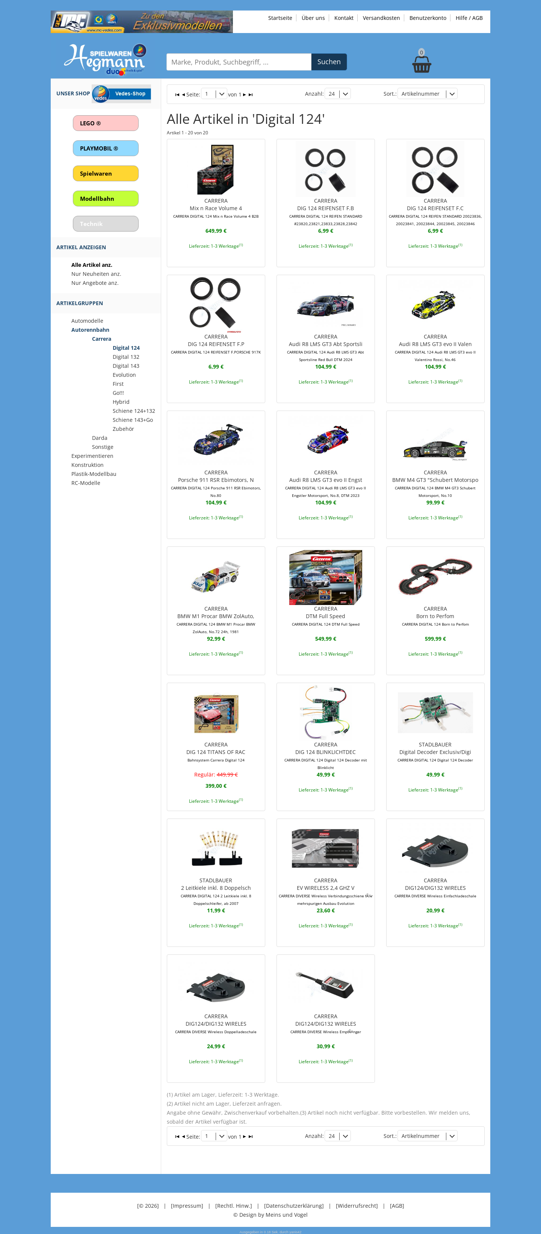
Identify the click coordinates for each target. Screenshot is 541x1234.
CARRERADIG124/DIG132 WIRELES (435, 886)
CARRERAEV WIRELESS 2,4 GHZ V (326, 890)
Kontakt (344, 17)
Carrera (101, 338)
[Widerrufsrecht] (357, 1203)
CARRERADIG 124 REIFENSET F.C (435, 211)
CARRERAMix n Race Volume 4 (215, 207)
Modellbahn (97, 198)
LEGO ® (90, 123)
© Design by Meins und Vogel (270, 1212)
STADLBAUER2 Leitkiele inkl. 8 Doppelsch (216, 890)
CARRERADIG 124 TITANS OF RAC (215, 750)
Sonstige (102, 446)
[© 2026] (148, 1203)
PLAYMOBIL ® (99, 148)
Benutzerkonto (428, 17)
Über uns (313, 17)
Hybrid (121, 401)
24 (332, 93)
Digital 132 (126, 356)
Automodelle (87, 320)
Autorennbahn (90, 329)
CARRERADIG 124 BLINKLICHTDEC (325, 754)
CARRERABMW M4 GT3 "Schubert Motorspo (435, 482)
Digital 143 (126, 365)
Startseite (280, 17)
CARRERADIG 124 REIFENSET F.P (216, 343)
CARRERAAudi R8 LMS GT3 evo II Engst (325, 482)
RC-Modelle (85, 482)
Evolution (124, 374)
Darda (99, 437)
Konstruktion (87, 464)
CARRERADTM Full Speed (326, 615)
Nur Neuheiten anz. (96, 273)
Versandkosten (381, 17)
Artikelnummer (421, 93)
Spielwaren (96, 173)
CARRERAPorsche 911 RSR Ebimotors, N (216, 482)
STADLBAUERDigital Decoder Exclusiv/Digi (435, 750)
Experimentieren (92, 455)
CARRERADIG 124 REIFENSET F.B (325, 211)
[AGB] (397, 1203)
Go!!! (118, 392)
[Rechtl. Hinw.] (233, 1203)
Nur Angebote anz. (95, 282)
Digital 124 (126, 347)
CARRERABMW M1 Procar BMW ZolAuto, (216, 618)
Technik (91, 223)
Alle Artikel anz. (91, 264)
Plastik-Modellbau (93, 473)
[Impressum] (187, 1203)
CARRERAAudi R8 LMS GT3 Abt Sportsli (325, 346)
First (118, 383)
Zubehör (123, 428)
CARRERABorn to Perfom (435, 615)
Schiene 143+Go (133, 419)
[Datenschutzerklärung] (294, 1203)
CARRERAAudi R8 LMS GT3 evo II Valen (435, 346)
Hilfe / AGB (469, 17)
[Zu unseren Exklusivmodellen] (142, 21)
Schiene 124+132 (134, 410)
